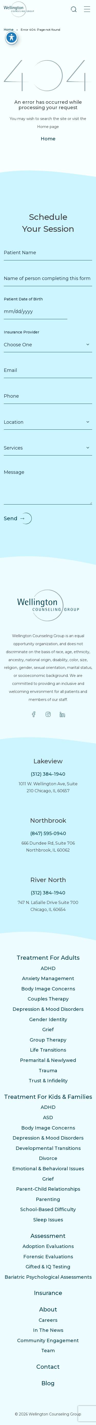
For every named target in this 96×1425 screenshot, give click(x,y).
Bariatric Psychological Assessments (48, 1277)
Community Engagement (48, 1340)
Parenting (48, 1199)
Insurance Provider (21, 332)
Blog (48, 1383)
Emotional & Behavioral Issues (48, 1169)
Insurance (48, 1293)
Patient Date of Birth (23, 299)
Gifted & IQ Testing (48, 1267)
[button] (74, 9)
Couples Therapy (48, 999)
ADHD (48, 968)
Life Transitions (48, 1050)
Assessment (48, 1235)
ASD (48, 1117)
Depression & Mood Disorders (48, 1009)
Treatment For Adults (48, 957)
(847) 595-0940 (48, 833)
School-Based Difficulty (48, 1209)
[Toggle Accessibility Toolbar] (11, 37)
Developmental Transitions (48, 1148)
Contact (48, 1366)
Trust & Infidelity (48, 1081)
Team (48, 1351)
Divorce (48, 1158)
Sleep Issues (48, 1220)
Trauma (48, 1071)
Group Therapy (48, 1040)
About (48, 1309)
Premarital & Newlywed (48, 1060)
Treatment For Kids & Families (48, 1096)
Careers (48, 1320)
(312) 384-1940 (48, 774)
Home (9, 29)
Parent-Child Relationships (48, 1189)
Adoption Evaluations (48, 1246)
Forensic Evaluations (48, 1257)
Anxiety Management (48, 978)
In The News (48, 1330)
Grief (48, 1029)
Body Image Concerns (48, 989)
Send (10, 518)
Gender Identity (48, 1019)
